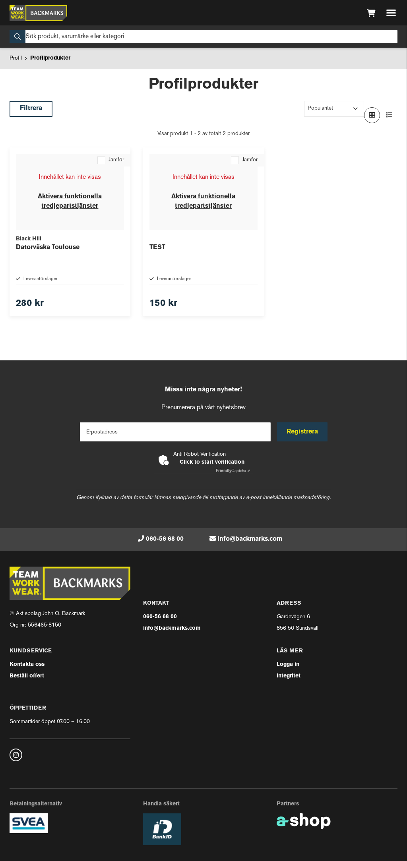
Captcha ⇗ (233, 471)
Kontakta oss (27, 664)
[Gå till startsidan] (38, 13)
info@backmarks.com (249, 539)
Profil (16, 58)
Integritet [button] (288, 676)
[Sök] (203, 36)
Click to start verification (212, 462)
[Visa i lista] (389, 115)
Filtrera (31, 108)
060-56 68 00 (165, 539)
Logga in (288, 664)
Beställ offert (27, 676)
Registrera (302, 432)
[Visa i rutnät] (372, 115)
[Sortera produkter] (334, 109)
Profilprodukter (50, 58)
